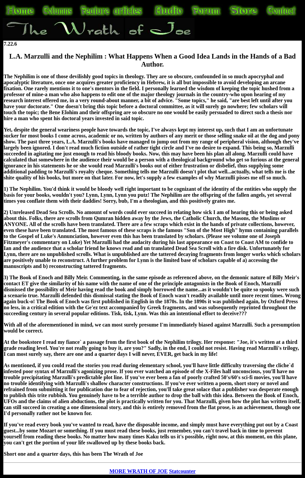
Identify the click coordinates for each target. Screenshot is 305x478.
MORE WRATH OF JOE (138, 471)
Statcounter (182, 471)
